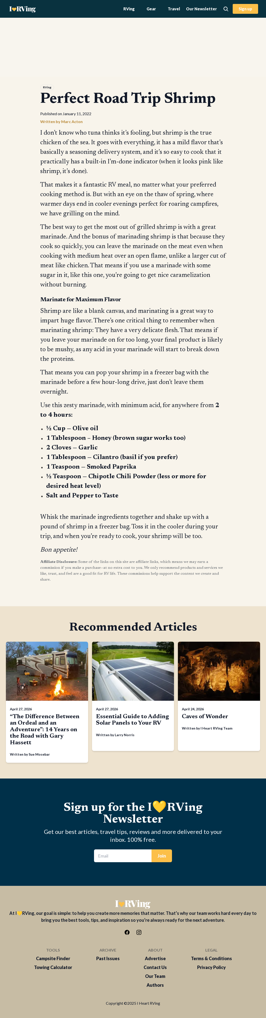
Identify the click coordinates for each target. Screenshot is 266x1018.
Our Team (155, 976)
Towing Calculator (53, 967)
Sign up (245, 8)
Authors (155, 985)
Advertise (155, 958)
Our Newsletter (201, 8)
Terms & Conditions (211, 958)
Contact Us (155, 967)
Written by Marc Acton (61, 121)
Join (161, 856)
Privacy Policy (211, 967)
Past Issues (108, 958)
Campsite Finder (53, 958)
